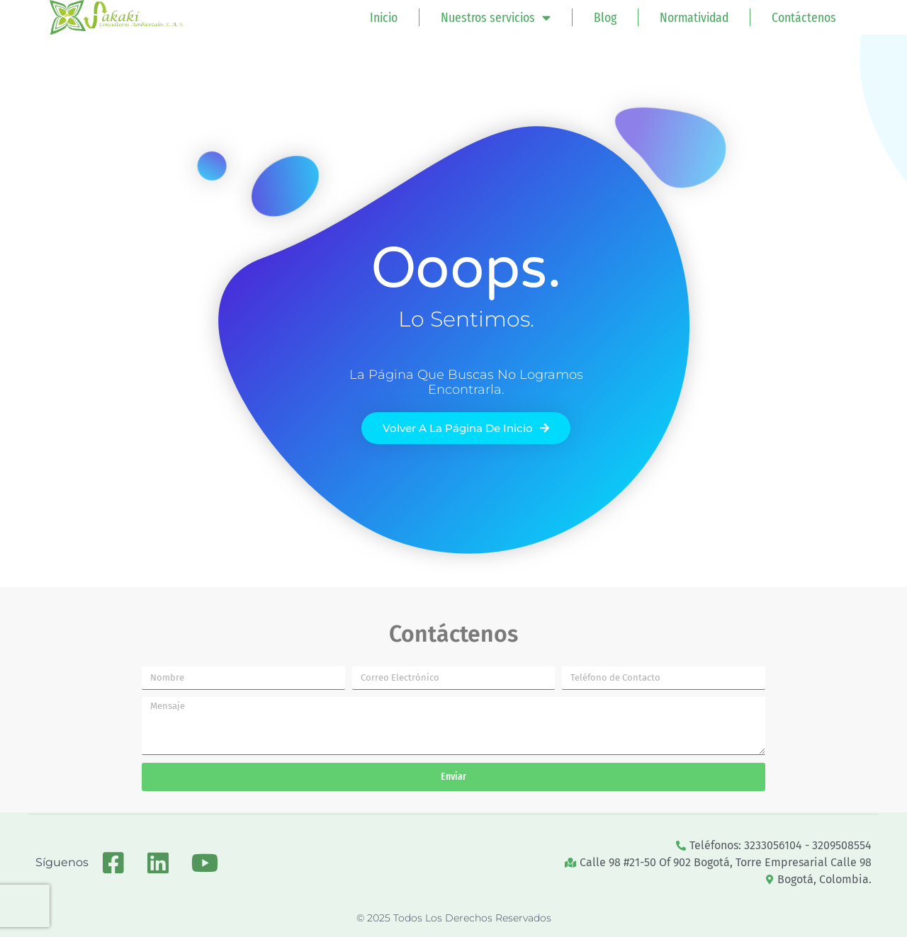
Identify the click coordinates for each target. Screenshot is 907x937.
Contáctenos (804, 17)
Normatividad (694, 17)
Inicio (384, 17)
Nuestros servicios (496, 17)
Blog (605, 17)
